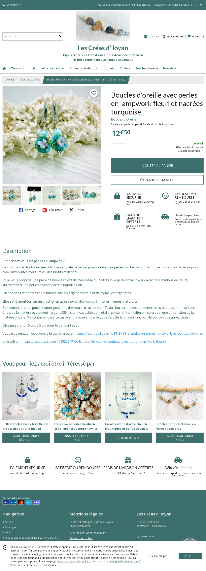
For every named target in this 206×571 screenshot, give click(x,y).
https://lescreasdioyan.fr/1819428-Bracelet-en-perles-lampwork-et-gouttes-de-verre (139, 333)
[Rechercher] (60, 36)
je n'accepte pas (158, 556)
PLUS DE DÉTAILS (129, 438)
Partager (27, 210)
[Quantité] (118, 147)
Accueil (10, 79)
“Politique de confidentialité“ (125, 561)
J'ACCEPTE (190, 556)
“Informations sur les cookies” (74, 561)
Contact (7, 532)
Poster (76, 210)
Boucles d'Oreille (123, 119)
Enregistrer (52, 210)
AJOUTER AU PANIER (157, 165)
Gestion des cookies (81, 538)
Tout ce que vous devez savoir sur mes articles (30, 537)
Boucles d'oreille (30, 79)
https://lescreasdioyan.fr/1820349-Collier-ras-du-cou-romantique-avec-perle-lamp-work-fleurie (94, 341)
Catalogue (9, 527)
